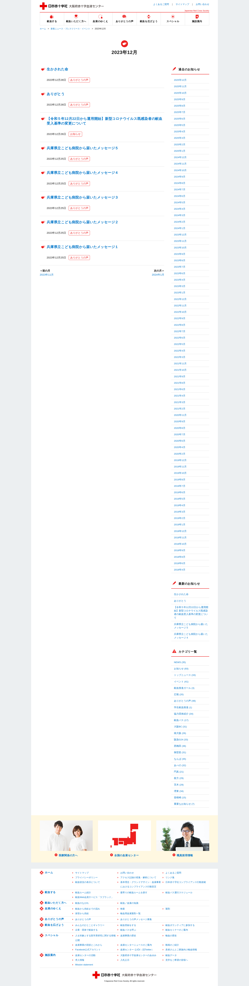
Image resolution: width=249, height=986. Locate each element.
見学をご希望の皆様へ (176, 960)
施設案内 (50, 954)
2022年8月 (179, 325)
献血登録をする (128, 925)
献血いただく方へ (56, 902)
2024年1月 (158, 274)
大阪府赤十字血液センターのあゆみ (138, 955)
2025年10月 (180, 93)
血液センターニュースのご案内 (136, 945)
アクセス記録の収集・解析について (138, 877)
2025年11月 (180, 86)
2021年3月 (179, 402)
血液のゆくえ (53, 908)
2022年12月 (180, 299)
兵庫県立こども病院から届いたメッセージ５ (82, 148)
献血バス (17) (181, 720)
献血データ (171, 955)
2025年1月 (179, 151)
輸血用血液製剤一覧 (130, 913)
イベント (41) (181, 681)
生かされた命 (57, 69)
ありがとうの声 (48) (185, 701)
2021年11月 (180, 363)
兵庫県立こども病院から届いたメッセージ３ (82, 197)
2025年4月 (179, 131)
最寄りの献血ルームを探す (133, 892)
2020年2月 (179, 454)
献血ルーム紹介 (83, 892)
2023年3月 (179, 286)
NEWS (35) (180, 662)
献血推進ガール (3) (184, 688)
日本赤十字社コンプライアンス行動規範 (185, 882)
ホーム (43, 29)
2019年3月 (179, 511)
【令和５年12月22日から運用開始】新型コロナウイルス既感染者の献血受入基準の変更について (191, 612)
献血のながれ (82, 903)
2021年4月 (179, 395)
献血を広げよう (54, 924)
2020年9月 (179, 421)
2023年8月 (179, 260)
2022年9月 (179, 318)
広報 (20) (179, 694)
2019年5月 (179, 498)
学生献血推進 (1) (183, 707)
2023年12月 (180, 234)
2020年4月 (179, 447)
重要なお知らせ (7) (184, 804)
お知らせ (75, 134)
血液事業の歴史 (128, 935)
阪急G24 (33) (181, 739)
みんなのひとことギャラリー (89, 925)
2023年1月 (179, 292)
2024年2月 (179, 222)
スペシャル (51, 935)
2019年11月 (180, 466)
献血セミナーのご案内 (176, 930)
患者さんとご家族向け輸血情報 (181, 949)
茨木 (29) (179, 784)
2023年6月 (179, 273)
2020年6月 (179, 441)
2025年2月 (179, 144)
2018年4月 (179, 569)
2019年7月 (179, 486)
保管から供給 (82, 913)
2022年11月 (180, 305)
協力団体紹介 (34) (183, 714)
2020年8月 (179, 428)
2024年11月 (180, 163)
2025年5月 (179, 125)
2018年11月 (180, 537)
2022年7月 (179, 331)
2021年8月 (179, 383)
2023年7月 (179, 267)
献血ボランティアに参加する (180, 925)
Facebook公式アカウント (88, 949)
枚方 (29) (179, 778)
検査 (122, 908)
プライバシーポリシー (86, 877)
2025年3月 (179, 138)
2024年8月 (179, 183)
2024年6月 (179, 196)
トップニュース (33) (185, 675)
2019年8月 (179, 479)
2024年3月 (179, 215)
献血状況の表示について (87, 882)
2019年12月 (180, 460)
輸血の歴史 (171, 935)
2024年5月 (179, 202)
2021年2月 (179, 408)
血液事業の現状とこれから (88, 945)
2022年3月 (179, 357)
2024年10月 (180, 170)
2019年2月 (179, 518)
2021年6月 (179, 389)
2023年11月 (47, 274)
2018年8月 (179, 557)
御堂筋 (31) (180, 752)
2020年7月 (179, 434)
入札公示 (124, 960)
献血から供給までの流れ (87, 908)
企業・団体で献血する (86, 930)
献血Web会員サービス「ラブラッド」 (94, 897)
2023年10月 (180, 247)
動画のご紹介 (172, 945)
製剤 (167, 908)
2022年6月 (179, 337)
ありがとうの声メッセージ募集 (136, 919)
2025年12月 (180, 80)
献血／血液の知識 (129, 903)
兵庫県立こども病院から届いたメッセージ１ (82, 247)
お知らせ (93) (181, 668)
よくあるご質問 (161, 4)
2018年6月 (179, 563)
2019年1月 (179, 524)
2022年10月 (180, 312)
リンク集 (169, 877)
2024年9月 (179, 176)
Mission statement (84, 964)
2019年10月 (180, 473)
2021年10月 (180, 370)
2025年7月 (179, 112)
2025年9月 (179, 99)
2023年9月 (179, 254)
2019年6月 (179, 492)
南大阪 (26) (180, 733)
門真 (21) (179, 771)
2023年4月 (179, 280)
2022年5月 (179, 344)
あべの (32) (180, 765)
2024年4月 (179, 209)
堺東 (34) (179, 791)
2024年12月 (180, 157)
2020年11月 (180, 415)
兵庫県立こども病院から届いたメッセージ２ (82, 222)
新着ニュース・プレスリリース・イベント (70, 29)
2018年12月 (180, 531)
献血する (50, 892)
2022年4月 (179, 350)
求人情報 (79, 960)
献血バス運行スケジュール (178, 892)
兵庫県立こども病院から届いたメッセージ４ (82, 173)
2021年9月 (179, 376)
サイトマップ (182, 4)
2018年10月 (180, 544)
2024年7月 (179, 189)
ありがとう (56, 94)
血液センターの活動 (85, 955)
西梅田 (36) (180, 746)
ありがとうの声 (79, 79)
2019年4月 (179, 505)
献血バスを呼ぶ (128, 930)
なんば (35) (180, 759)
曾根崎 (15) (180, 797)
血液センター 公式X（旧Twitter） (137, 949)
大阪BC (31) (180, 726)
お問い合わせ (202, 4)
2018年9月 (179, 550)
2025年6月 (179, 118)
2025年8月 (179, 105)
